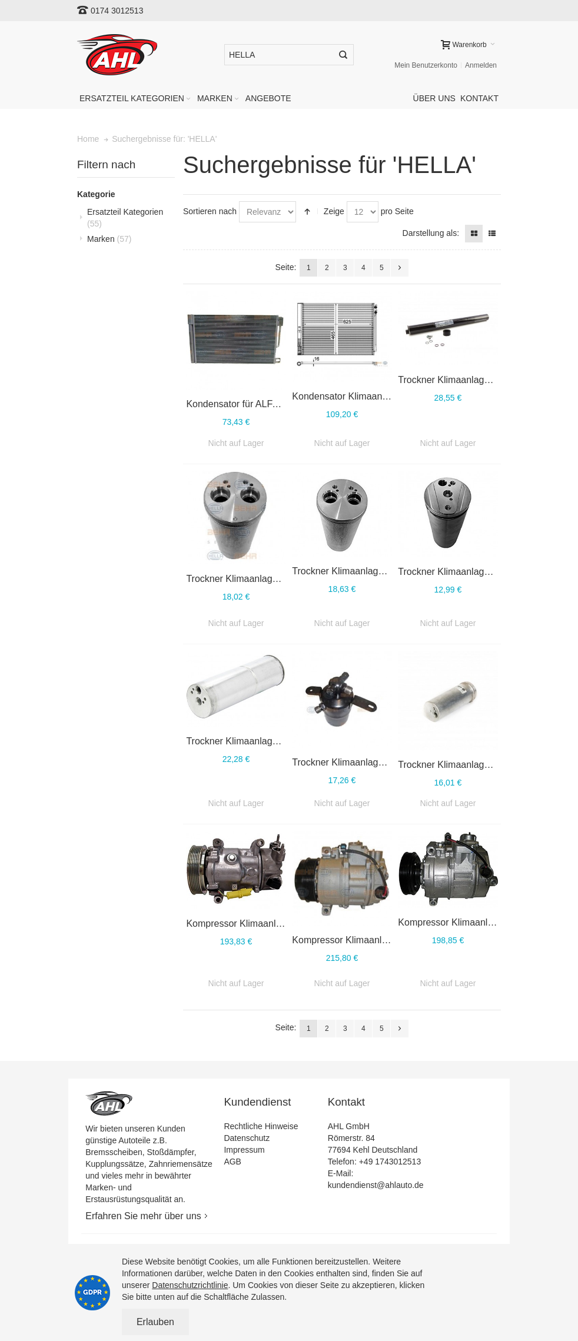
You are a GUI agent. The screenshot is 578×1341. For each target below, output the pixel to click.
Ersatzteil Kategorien (125, 217)
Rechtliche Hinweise (261, 1126)
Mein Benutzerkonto (425, 65)
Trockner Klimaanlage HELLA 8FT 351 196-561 (391, 762)
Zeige (334, 211)
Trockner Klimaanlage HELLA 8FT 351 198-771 (285, 579)
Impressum (244, 1149)
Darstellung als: (431, 233)
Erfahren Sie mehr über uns (143, 1216)
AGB (232, 1161)
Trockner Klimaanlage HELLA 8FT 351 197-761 (391, 571)
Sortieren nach (210, 211)
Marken (109, 239)
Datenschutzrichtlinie (190, 1285)
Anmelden (481, 65)
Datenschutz (247, 1138)
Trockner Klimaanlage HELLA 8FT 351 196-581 (285, 741)
